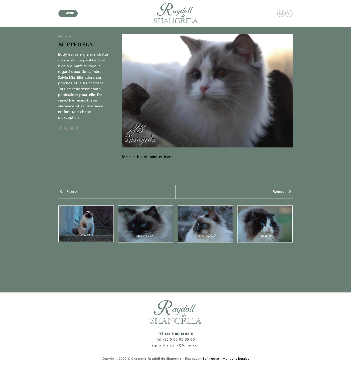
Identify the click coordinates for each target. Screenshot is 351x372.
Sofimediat (211, 358)
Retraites (65, 36)
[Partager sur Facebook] (60, 128)
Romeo (282, 191)
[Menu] (68, 13)
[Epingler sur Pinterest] (71, 128)
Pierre (68, 191)
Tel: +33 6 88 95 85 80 (175, 339)
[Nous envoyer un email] (281, 13)
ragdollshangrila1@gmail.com (175, 345)
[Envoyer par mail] (66, 128)
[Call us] (289, 13)
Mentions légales (236, 358)
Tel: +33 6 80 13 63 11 (175, 334)
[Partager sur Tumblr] (77, 128)
